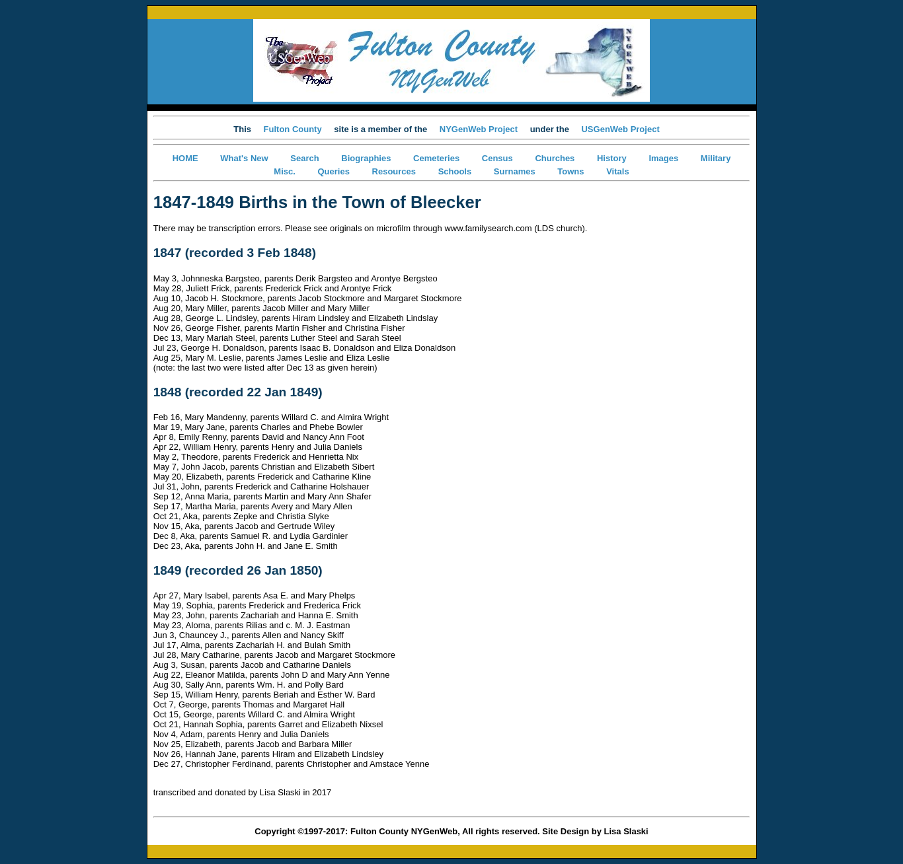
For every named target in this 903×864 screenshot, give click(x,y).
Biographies (366, 158)
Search (304, 158)
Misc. (284, 171)
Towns (570, 171)
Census (497, 158)
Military (716, 158)
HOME (185, 158)
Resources (394, 171)
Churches (554, 158)
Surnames (514, 171)
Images (663, 158)
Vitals (617, 171)
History (612, 158)
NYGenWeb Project (479, 129)
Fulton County (293, 129)
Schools (455, 171)
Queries (333, 171)
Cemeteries (436, 158)
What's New (244, 158)
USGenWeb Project (620, 129)
